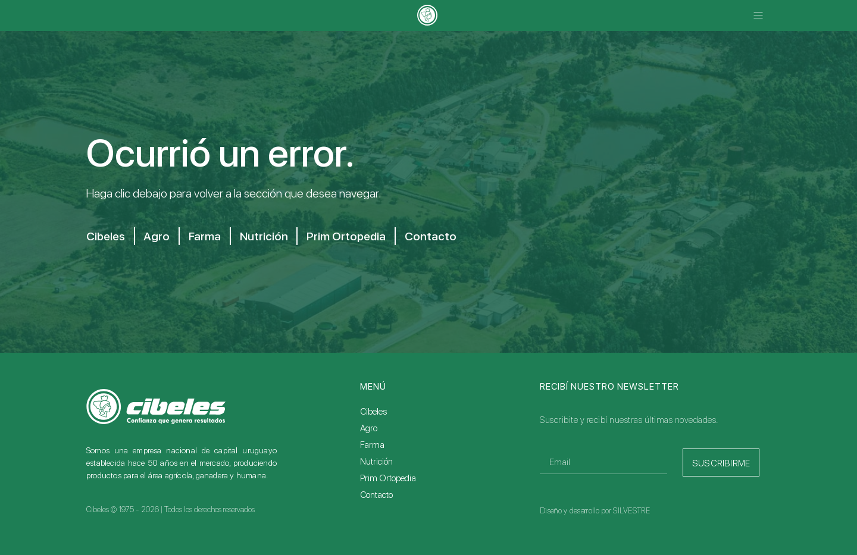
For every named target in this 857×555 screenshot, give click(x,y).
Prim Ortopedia (348, 236)
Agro (157, 236)
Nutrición (265, 236)
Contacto (433, 236)
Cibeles (105, 236)
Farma (205, 236)
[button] (757, 15)
